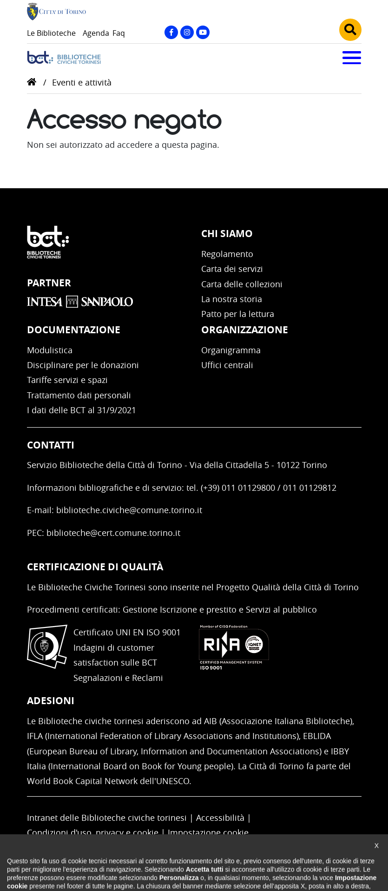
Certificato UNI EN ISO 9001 (127, 632)
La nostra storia (231, 298)
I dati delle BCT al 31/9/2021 (81, 410)
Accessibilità (220, 817)
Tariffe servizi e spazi (67, 379)
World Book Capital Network (82, 780)
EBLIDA (317, 735)
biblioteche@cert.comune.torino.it (113, 532)
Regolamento (227, 253)
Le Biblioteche (51, 33)
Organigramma (231, 350)
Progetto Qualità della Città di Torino (287, 587)
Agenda (96, 33)
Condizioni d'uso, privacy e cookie (92, 832)
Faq (118, 33)
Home (31, 81)
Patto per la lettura (237, 313)
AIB (210, 720)
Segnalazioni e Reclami (118, 677)
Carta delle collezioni (242, 284)
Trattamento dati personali (79, 395)
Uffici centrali (227, 364)
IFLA (35, 735)
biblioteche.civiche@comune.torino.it (129, 509)
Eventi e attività (82, 82)
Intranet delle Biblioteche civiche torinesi (107, 817)
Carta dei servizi (232, 268)
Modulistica (49, 350)
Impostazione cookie (208, 832)
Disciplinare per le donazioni (83, 364)
